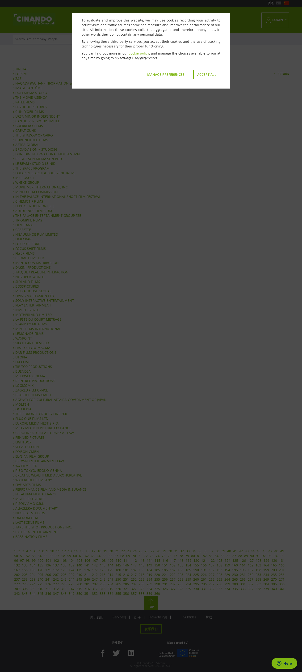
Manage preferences (166, 74)
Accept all (206, 74)
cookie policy (139, 53)
